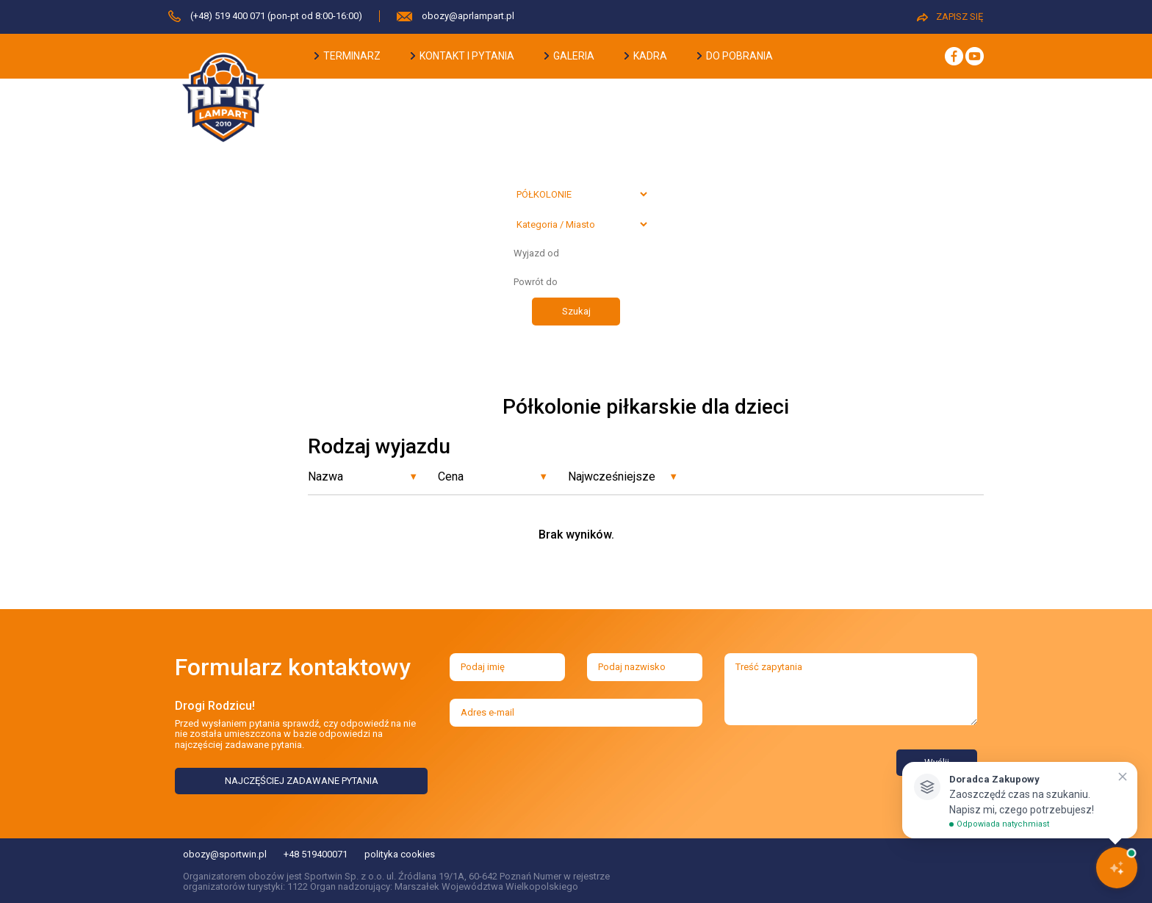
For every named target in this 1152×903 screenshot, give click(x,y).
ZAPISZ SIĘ (950, 16)
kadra (645, 56)
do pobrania (735, 56)
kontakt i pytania (462, 56)
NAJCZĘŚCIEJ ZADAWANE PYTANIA (301, 780)
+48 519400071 (316, 854)
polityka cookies (399, 854)
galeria (569, 56)
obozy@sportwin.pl (225, 854)
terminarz (347, 56)
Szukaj (576, 311)
